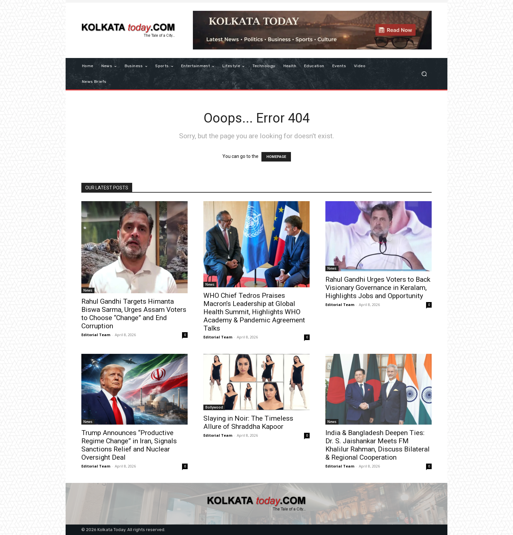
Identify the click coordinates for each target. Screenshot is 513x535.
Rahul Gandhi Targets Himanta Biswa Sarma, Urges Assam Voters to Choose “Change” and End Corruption (133, 313)
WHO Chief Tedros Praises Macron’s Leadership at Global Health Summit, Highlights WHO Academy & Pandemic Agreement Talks (254, 312)
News (87, 290)
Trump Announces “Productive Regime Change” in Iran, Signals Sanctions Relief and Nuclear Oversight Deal (129, 445)
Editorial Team (95, 334)
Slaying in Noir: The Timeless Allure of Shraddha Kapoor (248, 422)
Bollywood (214, 407)
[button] (424, 74)
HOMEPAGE (276, 157)
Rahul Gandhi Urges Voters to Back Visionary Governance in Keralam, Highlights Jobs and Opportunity (377, 288)
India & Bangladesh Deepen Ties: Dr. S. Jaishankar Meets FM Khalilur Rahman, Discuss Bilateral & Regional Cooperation (377, 445)
